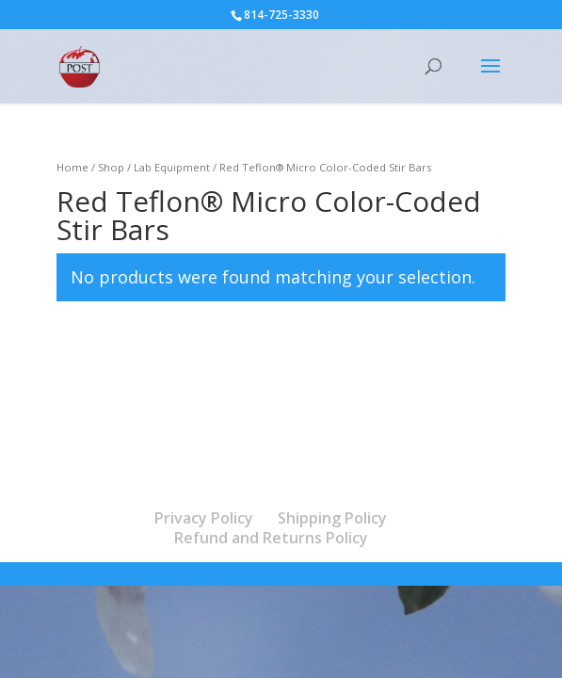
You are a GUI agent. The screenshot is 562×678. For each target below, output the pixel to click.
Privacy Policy (203, 518)
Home (72, 167)
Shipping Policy (332, 518)
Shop (111, 167)
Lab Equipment (172, 167)
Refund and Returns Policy (271, 537)
